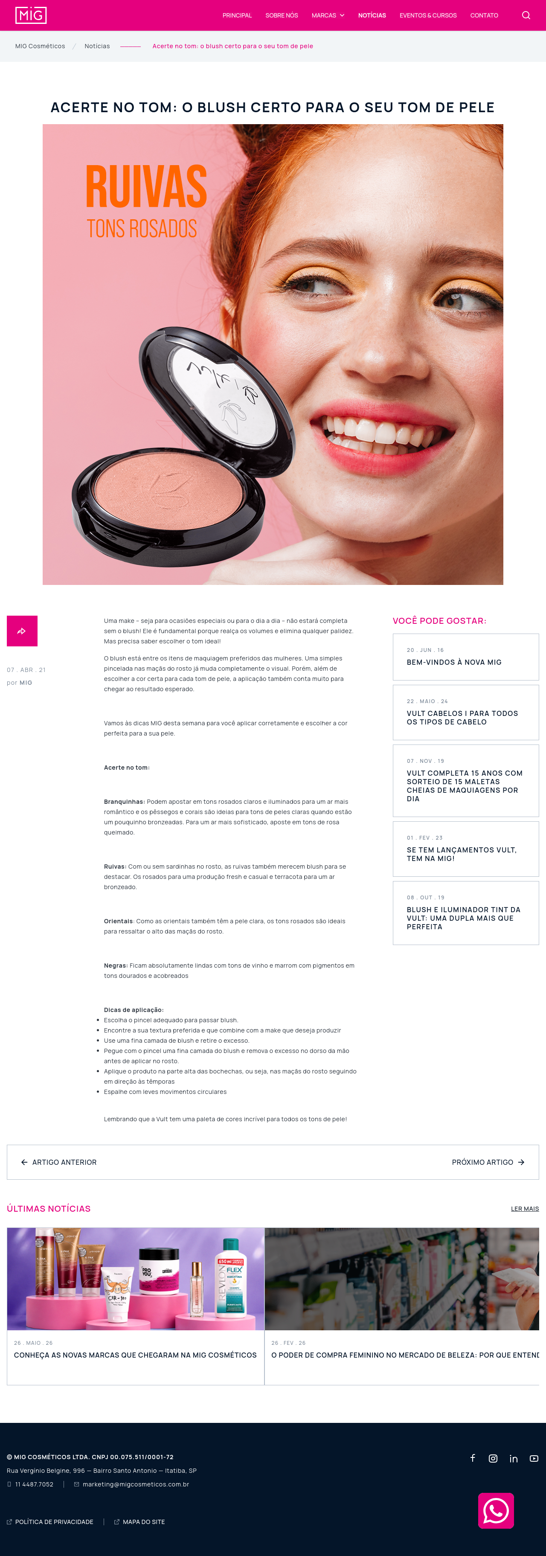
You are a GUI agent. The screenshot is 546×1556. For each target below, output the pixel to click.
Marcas (324, 15)
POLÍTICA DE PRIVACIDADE (50, 1521)
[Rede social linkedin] (513, 1458)
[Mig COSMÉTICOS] (31, 10)
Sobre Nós (282, 15)
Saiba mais (466, 657)
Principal (237, 15)
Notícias (372, 15)
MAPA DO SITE (139, 1521)
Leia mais (135, 1306)
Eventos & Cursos (428, 15)
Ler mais (525, 1209)
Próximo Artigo (488, 1162)
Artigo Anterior (59, 1162)
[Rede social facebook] (473, 1458)
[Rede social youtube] (534, 1458)
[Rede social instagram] (493, 1458)
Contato (484, 15)
